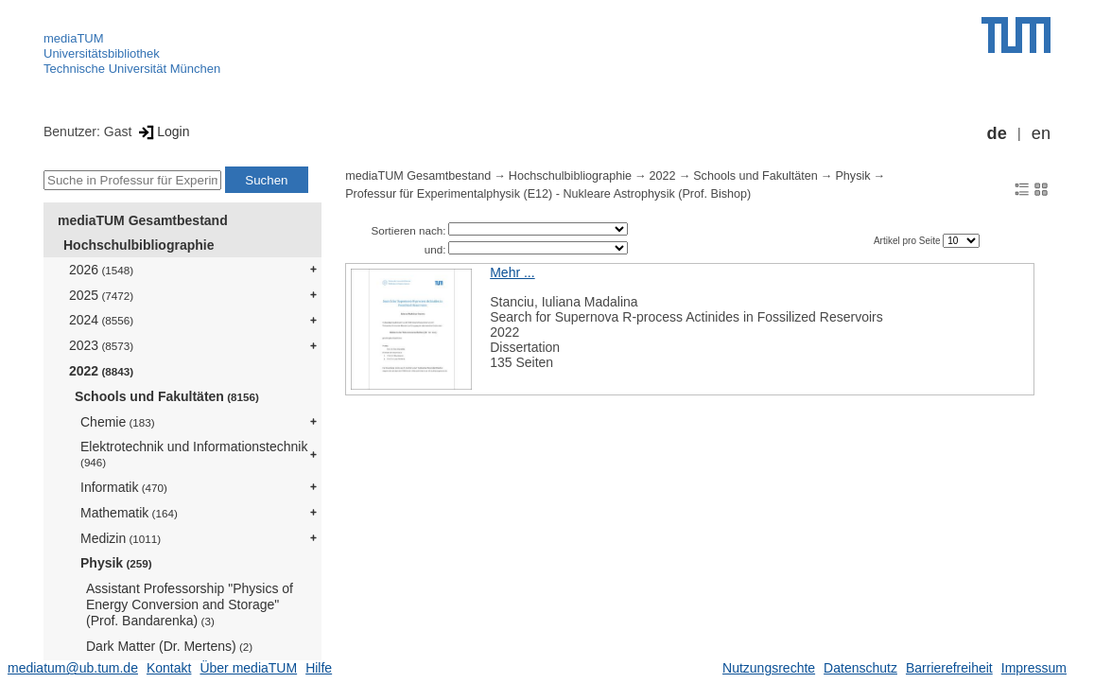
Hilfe (318, 667)
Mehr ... (512, 272)
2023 (101, 345)
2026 (101, 269)
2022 (101, 370)
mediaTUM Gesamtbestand (143, 220)
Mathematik (129, 512)
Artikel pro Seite (908, 241)
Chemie (117, 421)
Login (162, 131)
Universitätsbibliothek (101, 53)
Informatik (123, 487)
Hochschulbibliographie (138, 245)
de (997, 133)
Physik (116, 562)
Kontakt (169, 667)
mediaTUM (73, 38)
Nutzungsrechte (768, 667)
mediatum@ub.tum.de (73, 667)
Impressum (1034, 667)
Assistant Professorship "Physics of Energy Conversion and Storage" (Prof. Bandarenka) (189, 604)
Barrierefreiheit (949, 667)
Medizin (120, 538)
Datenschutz (860, 667)
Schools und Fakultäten (167, 396)
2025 (101, 295)
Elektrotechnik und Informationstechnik (193, 453)
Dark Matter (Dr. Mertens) (169, 646)
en (1041, 133)
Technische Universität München (131, 68)
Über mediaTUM (248, 667)
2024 (101, 319)
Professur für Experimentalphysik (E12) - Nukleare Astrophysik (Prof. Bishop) (548, 194)
